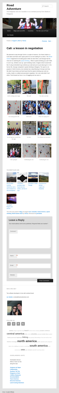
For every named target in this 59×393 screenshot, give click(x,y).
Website (12, 275)
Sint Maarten (21, 346)
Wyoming (39, 349)
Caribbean (47, 330)
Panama (43, 341)
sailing (16, 346)
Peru (10, 346)
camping (37, 330)
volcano (30, 350)
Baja (23, 330)
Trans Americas (14, 379)
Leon (50, 337)
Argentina (19, 330)
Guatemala (13, 337)
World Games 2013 (17, 213)
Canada (42, 330)
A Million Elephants (15, 375)
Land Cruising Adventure (17, 382)
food (8, 337)
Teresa (24, 40)
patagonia (50, 341)
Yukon (42, 349)
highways (19, 337)
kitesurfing (37, 337)
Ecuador (50, 334)
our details (10, 297)
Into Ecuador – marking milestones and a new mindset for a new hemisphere (11, 187)
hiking (25, 337)
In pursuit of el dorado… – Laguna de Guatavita (42, 186)
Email (13, 265)
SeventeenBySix (14, 377)
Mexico (9, 341)
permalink (39, 213)
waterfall (34, 349)
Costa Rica (45, 334)
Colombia (34, 211)
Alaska (11, 330)
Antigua (15, 330)
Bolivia (30, 330)
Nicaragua (14, 341)
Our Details (10, 35)
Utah (26, 349)
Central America (15, 333)
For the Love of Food (42, 31)
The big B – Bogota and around (10, 206)
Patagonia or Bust (15, 373)
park (46, 341)
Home (9, 31)
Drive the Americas (15, 380)
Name (13, 255)
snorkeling (26, 346)
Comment (13, 231)
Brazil (33, 330)
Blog (21, 211)
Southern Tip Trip (15, 371)
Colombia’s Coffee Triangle (33, 184)
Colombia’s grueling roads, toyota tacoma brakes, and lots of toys (22, 187)
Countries (30, 31)
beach (26, 330)
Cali (30, 211)
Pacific (38, 341)
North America (27, 341)
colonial (39, 334)
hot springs (31, 337)
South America (41, 211)
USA (23, 349)
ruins (12, 346)
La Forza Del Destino (44, 337)
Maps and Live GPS (19, 31)
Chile (26, 334)
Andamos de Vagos (15, 367)
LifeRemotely (13, 369)
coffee (29, 334)
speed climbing (25, 60)
